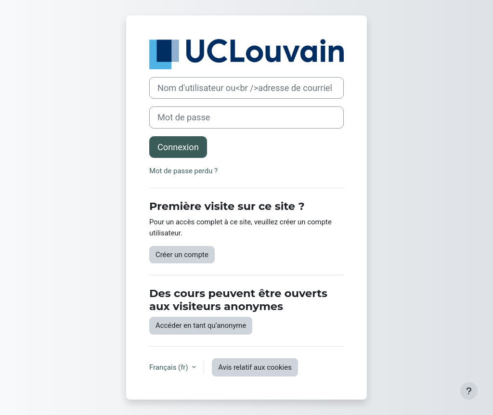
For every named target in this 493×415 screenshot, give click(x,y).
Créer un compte (182, 254)
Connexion (178, 147)
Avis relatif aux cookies (255, 367)
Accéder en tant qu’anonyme (201, 325)
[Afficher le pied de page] (469, 391)
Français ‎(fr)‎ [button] (169, 367)
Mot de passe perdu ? (183, 171)
